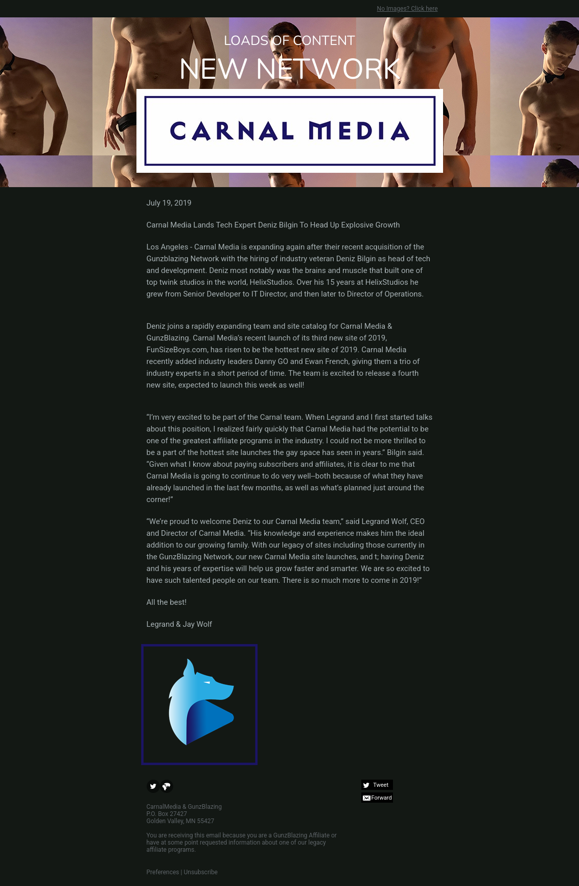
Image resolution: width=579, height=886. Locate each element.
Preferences (163, 872)
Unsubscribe (200, 872)
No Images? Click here (407, 8)
